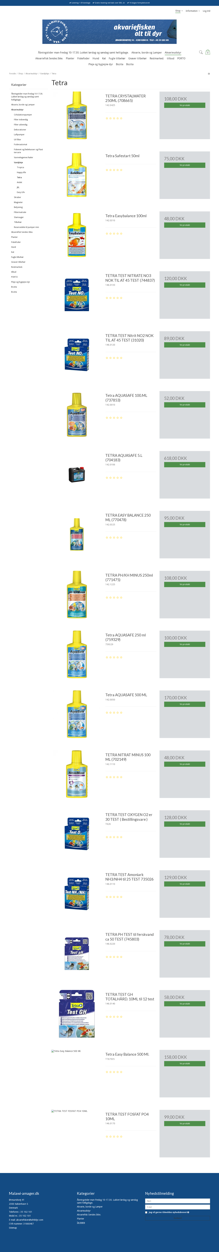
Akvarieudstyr (17, 110)
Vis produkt (185, 105)
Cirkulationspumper (23, 115)
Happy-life (21, 172)
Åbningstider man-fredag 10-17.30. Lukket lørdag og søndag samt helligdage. (27, 97)
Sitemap (13, 1227)
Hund (13, 247)
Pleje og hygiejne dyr (20, 282)
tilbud (13, 272)
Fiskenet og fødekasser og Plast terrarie (28, 151)
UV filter (17, 139)
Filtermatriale (20, 212)
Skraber (17, 197)
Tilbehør (18, 222)
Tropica (20, 167)
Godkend (178, 1218)
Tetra (19, 177)
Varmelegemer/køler (23, 157)
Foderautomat (20, 144)
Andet (19, 182)
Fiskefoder (16, 242)
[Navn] (177, 1200)
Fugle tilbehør (17, 257)
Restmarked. (17, 267)
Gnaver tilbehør (18, 262)
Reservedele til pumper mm (26, 227)
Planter (14, 237)
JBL (18, 187)
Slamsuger (19, 217)
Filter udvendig (20, 125)
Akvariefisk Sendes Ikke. (22, 232)
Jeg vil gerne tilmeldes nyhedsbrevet (169, 1212)
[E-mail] (177, 1207)
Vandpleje (18, 162)
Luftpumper (19, 134)
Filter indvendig (21, 120)
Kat (12, 252)
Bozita (14, 287)
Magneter (18, 202)
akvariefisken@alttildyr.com (29, 1220)
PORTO (14, 277)
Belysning (18, 207)
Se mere (81, 1222)
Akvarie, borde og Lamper (23, 105)
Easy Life (21, 192)
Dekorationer (20, 130)
